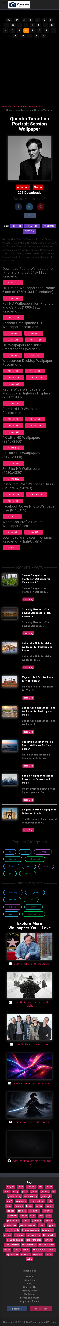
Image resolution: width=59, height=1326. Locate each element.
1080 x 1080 (36, 494)
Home (5, 106)
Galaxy (11, 914)
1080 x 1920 (13, 318)
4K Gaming (34, 892)
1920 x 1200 (36, 377)
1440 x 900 (35, 371)
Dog (29, 866)
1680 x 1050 (13, 377)
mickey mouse (29, 1244)
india (41, 1215)
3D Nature (13, 859)
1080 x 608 (13, 501)
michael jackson (46, 1244)
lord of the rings (33, 1239)
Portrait (49, 226)
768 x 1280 (34, 355)
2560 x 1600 (13, 384)
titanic (49, 1254)
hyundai (49, 1205)
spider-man (12, 1254)
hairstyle (19, 1205)
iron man (22, 1210)
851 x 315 (12, 516)
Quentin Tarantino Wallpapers (27, 106)
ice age (10, 1210)
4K (16, 20)
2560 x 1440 (13, 432)
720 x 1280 (13, 340)
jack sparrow (13, 1220)
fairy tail (10, 1186)
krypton (51, 1225)
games (34, 1191)
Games (28, 873)
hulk (50, 1201)
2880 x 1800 (13, 403)
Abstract (43, 852)
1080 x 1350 (13, 494)
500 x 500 (33, 532)
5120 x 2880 (13, 463)
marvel (7, 1249)
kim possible (49, 1235)
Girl (10, 873)
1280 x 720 (13, 419)
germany (45, 1191)
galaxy (25, 1191)
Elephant (12, 907)
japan (41, 1225)
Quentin (16, 226)
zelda (29, 1259)
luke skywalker (12, 1244)
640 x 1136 (13, 283)
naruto (26, 1249)
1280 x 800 (13, 371)
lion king (48, 1239)
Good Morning (34, 914)
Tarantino (32, 226)
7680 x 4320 (13, 479)
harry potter (21, 1201)
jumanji (25, 1220)
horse (8, 1205)
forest (7, 1191)
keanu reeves (33, 1235)
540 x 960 (33, 333)
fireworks (31, 1186)
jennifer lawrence (28, 1225)
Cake (31, 899)
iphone (23, 1215)
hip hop (39, 1205)
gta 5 (9, 1201)
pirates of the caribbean (44, 1249)
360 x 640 (12, 333)
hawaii (29, 1205)
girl (53, 1191)
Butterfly (12, 899)
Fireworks (33, 907)
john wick (36, 1220)
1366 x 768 (35, 419)
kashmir (7, 1235)
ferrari (20, 1186)
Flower (11, 866)
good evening (30, 1196)
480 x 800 (12, 355)
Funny (46, 866)
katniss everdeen (30, 1230)
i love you (47, 1210)
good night (46, 1196)
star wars (25, 1254)
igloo (32, 1215)
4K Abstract (35, 859)
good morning (14, 1196)
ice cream (12, 1215)
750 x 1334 (13, 298)
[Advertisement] (29, 69)
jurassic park (10, 1225)
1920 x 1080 (35, 425)
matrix (17, 1249)
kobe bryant (47, 1230)
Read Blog (28, 599)
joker (48, 1215)
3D (8, 20)
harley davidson (37, 1201)
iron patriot (34, 1210)
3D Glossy (13, 892)
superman (37, 1254)
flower (49, 1186)
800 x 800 (12, 532)
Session (29, 231)
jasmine (48, 1220)
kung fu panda (12, 1230)
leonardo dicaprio (15, 1239)
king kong (19, 1235)
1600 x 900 (13, 425)
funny (15, 1191)
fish (40, 1186)
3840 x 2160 (13, 448)
